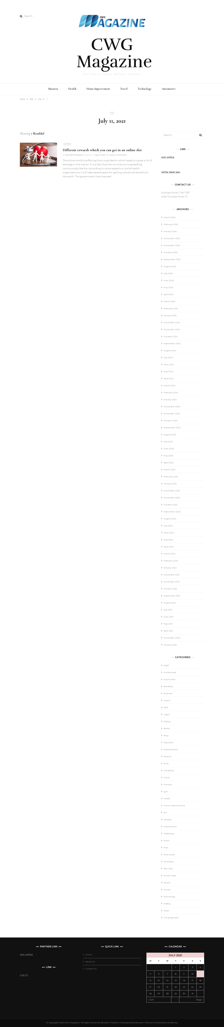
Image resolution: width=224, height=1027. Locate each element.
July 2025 (168, 273)
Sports (167, 882)
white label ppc (170, 172)
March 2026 (169, 217)
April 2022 (168, 546)
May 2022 (168, 539)
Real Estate (169, 854)
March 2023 (169, 469)
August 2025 (170, 266)
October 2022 (170, 504)
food (166, 763)
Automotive (169, 89)
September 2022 (172, 511)
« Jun (151, 999)
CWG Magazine (114, 53)
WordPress (172, 1022)
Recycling (168, 861)
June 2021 (168, 616)
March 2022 (169, 553)
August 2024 (170, 350)
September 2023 (172, 427)
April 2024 (169, 378)
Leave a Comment (117, 155)
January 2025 (170, 315)
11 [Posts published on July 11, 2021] (200, 974)
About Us (90, 961)
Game (167, 777)
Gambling (168, 770)
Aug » (199, 999)
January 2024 (170, 399)
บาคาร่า (24, 975)
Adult (166, 665)
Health (72, 89)
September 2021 (172, 595)
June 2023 (169, 448)
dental (167, 728)
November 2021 (172, 581)
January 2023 (170, 483)
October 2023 (170, 420)
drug (166, 735)
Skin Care (168, 868)
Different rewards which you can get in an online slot (102, 150)
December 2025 (172, 238)
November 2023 (172, 413)
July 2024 (168, 357)
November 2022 (172, 497)
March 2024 (169, 385)
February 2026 (171, 224)
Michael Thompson (74, 155)
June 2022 (169, 532)
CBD (166, 707)
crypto (167, 714)
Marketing (169, 833)
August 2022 (170, 518)
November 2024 (172, 329)
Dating (167, 721)
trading (167, 903)
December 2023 (172, 406)
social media (170, 875)
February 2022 (171, 560)
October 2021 (170, 588)
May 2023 (168, 455)
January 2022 (170, 567)
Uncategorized (171, 917)
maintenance (170, 826)
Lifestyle (168, 819)
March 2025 (169, 301)
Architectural (170, 672)
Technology (145, 89)
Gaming (168, 784)
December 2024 (172, 322)
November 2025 (172, 245)
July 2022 (168, 525)
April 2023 (168, 462)
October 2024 (171, 336)
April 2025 (168, 294)
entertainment (171, 749)
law (165, 812)
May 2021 (168, 623)
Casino (67, 144)
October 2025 (170, 252)
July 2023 (168, 441)
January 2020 (170, 644)
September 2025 (172, 259)
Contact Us (90, 968)
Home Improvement (98, 89)
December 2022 (172, 490)
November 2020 (172, 637)
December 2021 (172, 574)
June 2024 (169, 364)
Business (53, 89)
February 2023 (171, 476)
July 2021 (168, 609)
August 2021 (170, 602)
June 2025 (169, 280)
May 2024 (168, 371)
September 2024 (172, 343)
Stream (167, 889)
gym (166, 791)
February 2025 (171, 308)
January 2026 (170, 231)
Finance (167, 756)
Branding (168, 686)
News (166, 840)
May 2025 (168, 287)
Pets (166, 847)
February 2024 (171, 392)
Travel (124, 89)
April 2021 (168, 630)
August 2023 (170, 434)
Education (169, 742)
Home (88, 954)
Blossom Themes (144, 1022)
